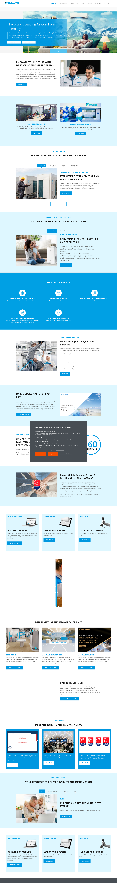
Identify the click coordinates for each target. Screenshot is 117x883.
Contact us (37, 9)
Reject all (53, 454)
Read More (69, 601)
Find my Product (27, 9)
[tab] (41, 165)
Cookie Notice (60, 450)
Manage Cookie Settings (66, 454)
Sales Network (47, 9)
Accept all (40, 454)
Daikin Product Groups (13, 9)
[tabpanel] (58, 184)
